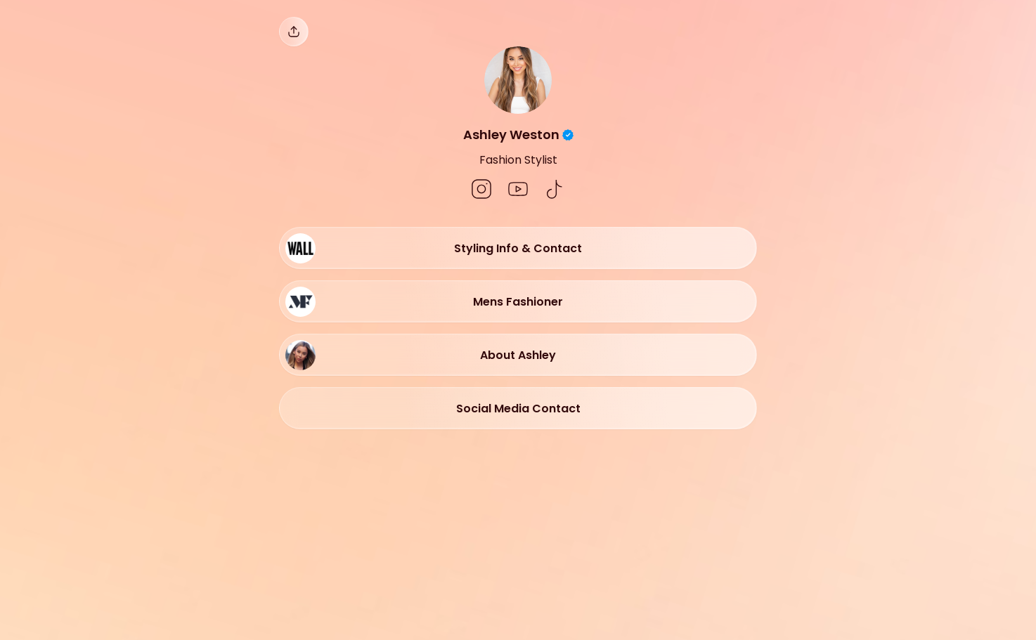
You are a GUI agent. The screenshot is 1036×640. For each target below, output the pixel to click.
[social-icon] (481, 190)
